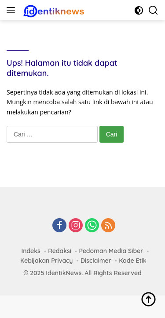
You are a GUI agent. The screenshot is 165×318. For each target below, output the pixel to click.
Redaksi (59, 251)
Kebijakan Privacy (46, 261)
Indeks (30, 251)
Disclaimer (96, 261)
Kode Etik (133, 261)
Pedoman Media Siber (111, 251)
